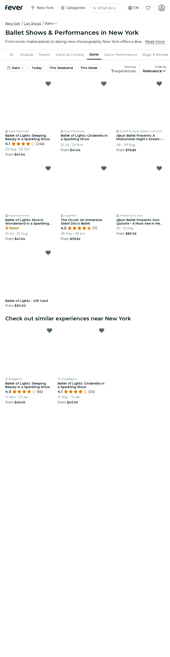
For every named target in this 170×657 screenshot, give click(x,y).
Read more (155, 42)
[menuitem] (12, 55)
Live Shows (32, 23)
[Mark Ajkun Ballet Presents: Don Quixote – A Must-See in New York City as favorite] (159, 168)
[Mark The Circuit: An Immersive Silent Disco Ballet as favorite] (104, 168)
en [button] (133, 8)
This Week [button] (88, 68)
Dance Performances (120, 55)
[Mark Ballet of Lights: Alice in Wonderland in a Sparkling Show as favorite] (48, 168)
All (11, 55)
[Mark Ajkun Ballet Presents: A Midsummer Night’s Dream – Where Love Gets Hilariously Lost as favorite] (159, 84)
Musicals (26, 55)
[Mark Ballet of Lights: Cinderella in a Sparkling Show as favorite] (104, 84)
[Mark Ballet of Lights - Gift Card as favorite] (48, 253)
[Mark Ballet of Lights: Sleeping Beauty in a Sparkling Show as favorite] (48, 84)
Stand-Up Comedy (70, 55)
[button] (51, 23)
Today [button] (37, 68)
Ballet (94, 54)
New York (12, 23)
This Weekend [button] (61, 68)
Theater (44, 55)
